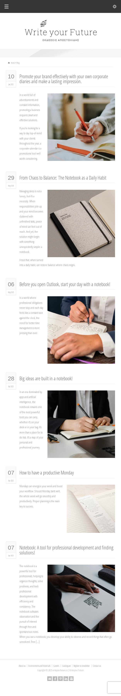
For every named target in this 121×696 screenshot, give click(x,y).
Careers (56, 665)
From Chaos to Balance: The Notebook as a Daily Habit (62, 177)
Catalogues (66, 665)
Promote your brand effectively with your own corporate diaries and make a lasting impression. (63, 79)
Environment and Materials (39, 665)
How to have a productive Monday (46, 472)
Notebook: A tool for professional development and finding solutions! (66, 550)
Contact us (97, 665)
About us (22, 665)
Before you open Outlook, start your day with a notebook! (64, 284)
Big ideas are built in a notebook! (46, 378)
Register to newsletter (82, 665)
